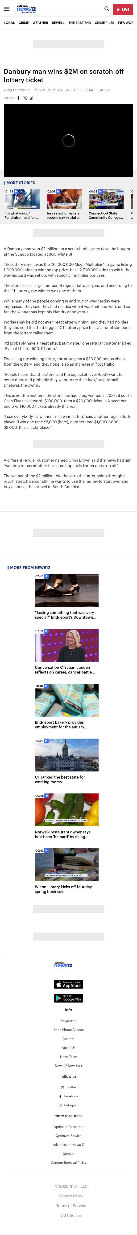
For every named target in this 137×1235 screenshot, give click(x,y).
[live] (123, 9)
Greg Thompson (17, 90)
